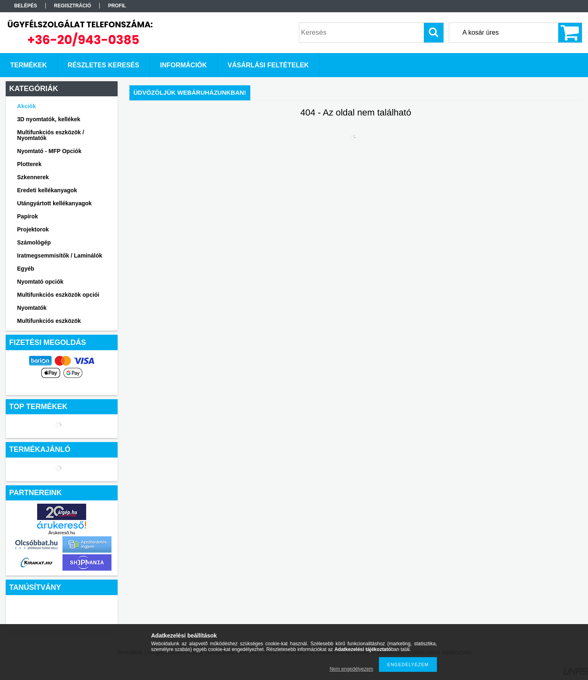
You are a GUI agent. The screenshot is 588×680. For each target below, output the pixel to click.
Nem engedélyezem (351, 669)
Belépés (25, 6)
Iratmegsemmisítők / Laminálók (59, 255)
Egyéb (25, 268)
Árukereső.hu (61, 532)
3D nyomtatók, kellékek (48, 119)
